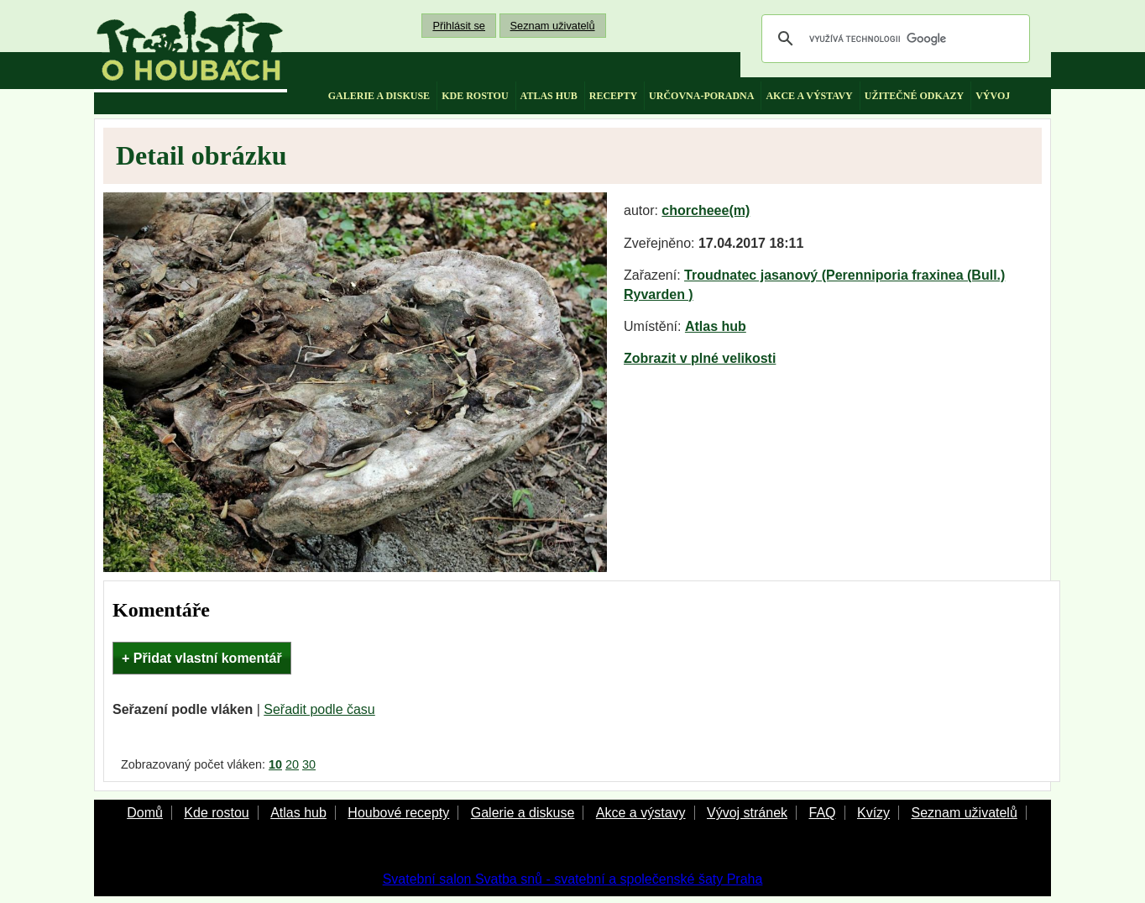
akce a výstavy (809, 96)
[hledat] (893, 39)
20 (292, 764)
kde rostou (475, 96)
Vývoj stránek (747, 813)
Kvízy (873, 813)
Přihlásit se (458, 25)
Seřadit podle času (319, 709)
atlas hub (549, 96)
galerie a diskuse (379, 96)
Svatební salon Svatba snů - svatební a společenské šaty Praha (573, 879)
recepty (613, 96)
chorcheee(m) (705, 210)
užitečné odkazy (914, 96)
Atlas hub (715, 326)
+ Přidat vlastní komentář (202, 658)
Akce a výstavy (641, 813)
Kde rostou (216, 813)
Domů (145, 813)
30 (309, 764)
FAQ (821, 813)
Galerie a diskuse (523, 813)
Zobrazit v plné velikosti (700, 358)
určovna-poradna (701, 96)
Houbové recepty (398, 813)
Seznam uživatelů (552, 25)
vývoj (992, 96)
